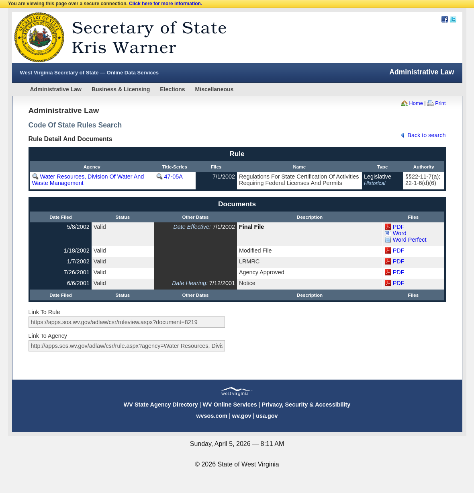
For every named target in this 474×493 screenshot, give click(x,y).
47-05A (173, 176)
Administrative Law (56, 89)
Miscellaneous (214, 89)
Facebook (444, 19)
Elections (172, 89)
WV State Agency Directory (161, 404)
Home (416, 103)
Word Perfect (410, 239)
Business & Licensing (121, 89)
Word (400, 233)
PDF (399, 227)
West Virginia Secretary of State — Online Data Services (89, 73)
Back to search (426, 135)
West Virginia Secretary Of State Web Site (115, 37)
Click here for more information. (165, 3)
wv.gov (241, 416)
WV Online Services (230, 404)
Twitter (453, 19)
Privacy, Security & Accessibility (306, 404)
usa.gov (267, 416)
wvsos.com (211, 416)
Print (440, 103)
